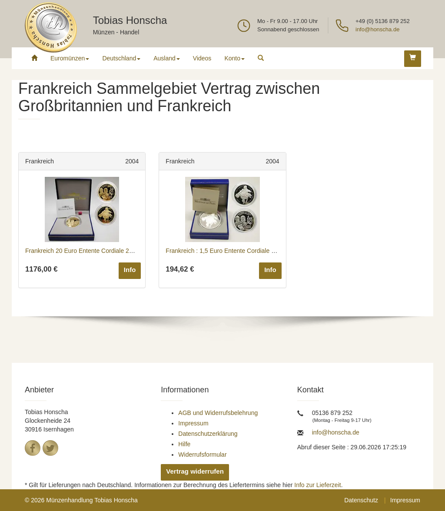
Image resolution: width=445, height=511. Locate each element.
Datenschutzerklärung (207, 433)
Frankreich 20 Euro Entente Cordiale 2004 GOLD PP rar (101, 250)
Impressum (193, 423)
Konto (234, 58)
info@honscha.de (377, 29)
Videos (202, 58)
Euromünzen (69, 58)
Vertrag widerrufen (195, 471)
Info (130, 269)
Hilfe (184, 444)
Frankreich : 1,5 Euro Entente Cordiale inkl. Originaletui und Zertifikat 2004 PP (271, 250)
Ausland (166, 58)
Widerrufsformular (202, 454)
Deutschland (121, 58)
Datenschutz (361, 500)
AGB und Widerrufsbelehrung (218, 412)
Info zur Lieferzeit (317, 484)
